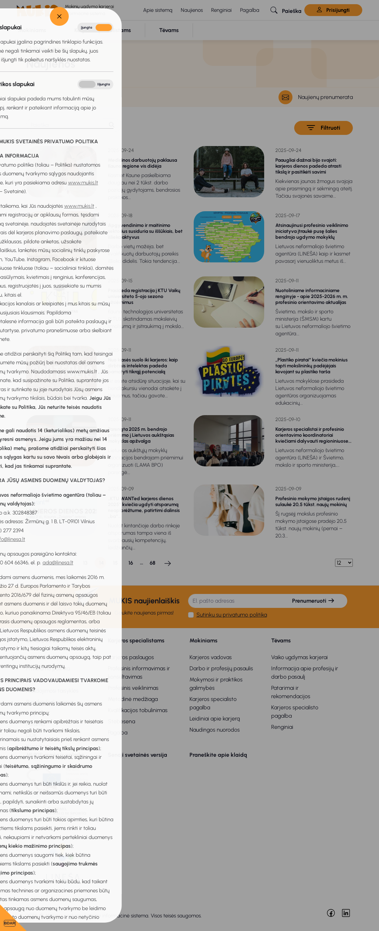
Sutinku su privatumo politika (231, 614)
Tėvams (281, 640)
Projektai (36, 713)
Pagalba (249, 10)
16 (130, 563)
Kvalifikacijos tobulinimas (138, 710)
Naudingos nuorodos (215, 729)
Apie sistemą (157, 10)
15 (115, 563)
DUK (31, 735)
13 (85, 563)
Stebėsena (121, 721)
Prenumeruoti (313, 600)
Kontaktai (38, 746)
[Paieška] (64, 125)
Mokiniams (203, 640)
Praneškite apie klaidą (218, 754)
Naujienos (192, 10)
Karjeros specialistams (136, 640)
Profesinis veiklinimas (133, 688)
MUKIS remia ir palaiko (55, 754)
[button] (286, 10)
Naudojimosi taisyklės (52, 690)
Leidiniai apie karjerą (215, 718)
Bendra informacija (50, 640)
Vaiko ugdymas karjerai (299, 657)
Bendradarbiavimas (50, 702)
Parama (35, 724)
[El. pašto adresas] (234, 601)
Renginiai (221, 10)
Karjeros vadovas (211, 657)
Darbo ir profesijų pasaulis (221, 668)
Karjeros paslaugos (131, 657)
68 (152, 563)
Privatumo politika (48, 668)
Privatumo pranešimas (53, 679)
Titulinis (39, 48)
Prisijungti (333, 10)
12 (70, 563)
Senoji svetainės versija (137, 754)
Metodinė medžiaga (133, 699)
